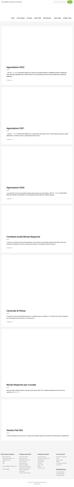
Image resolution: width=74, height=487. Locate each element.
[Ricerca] (59, 2)
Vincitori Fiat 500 (15, 430)
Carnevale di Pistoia (16, 310)
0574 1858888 (6, 469)
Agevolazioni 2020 (15, 187)
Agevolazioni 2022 (15, 67)
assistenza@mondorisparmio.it (10, 466)
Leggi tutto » (10, 80)
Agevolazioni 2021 (15, 128)
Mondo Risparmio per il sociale (21, 384)
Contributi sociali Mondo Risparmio (23, 236)
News (8, 69)
